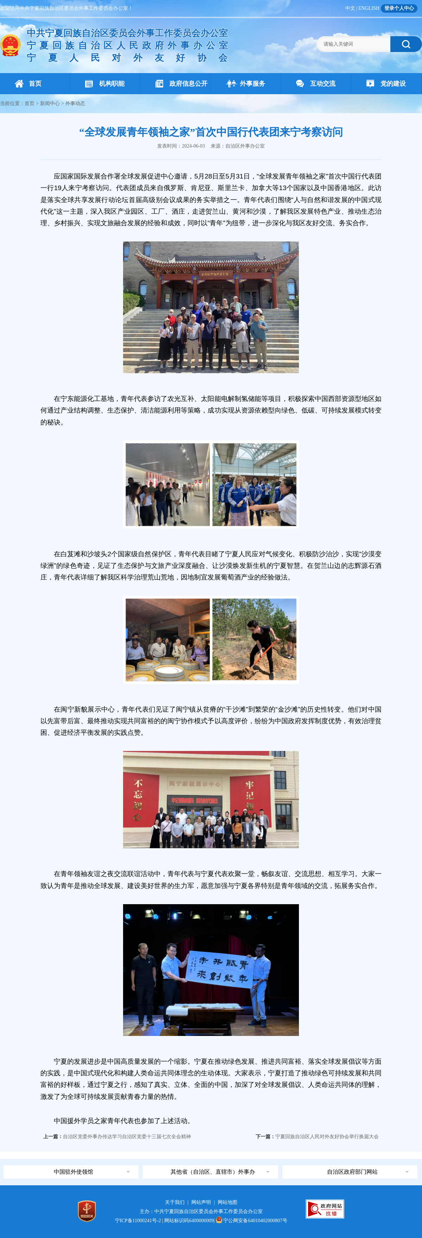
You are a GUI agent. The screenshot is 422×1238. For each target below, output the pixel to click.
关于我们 (175, 1202)
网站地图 (227, 1202)
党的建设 (386, 83)
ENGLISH (368, 8)
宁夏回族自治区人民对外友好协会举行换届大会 (327, 1136)
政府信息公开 (181, 83)
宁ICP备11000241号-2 (138, 1220)
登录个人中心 (399, 8)
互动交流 (315, 83)
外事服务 (245, 83)
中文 (350, 8)
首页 (28, 83)
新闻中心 (50, 103)
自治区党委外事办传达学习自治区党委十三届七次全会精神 (127, 1136)
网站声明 (201, 1202)
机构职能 (104, 83)
